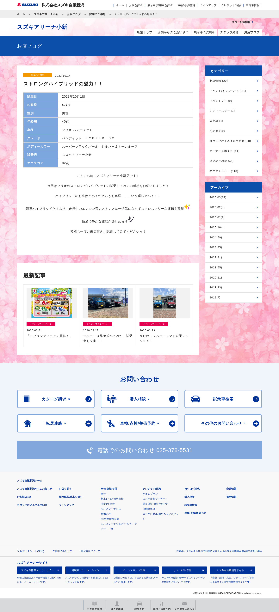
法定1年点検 (108, 503)
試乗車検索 (190, 505)
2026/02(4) (217, 207)
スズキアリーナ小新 (46, 14)
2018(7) (215, 297)
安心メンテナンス (111, 508)
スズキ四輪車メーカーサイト (37, 570)
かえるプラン (150, 493)
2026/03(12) (218, 197)
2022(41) (216, 257)
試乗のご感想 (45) (222, 160)
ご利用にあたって (62, 551)
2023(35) (216, 247)
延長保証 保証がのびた (156, 503)
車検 (103, 493)
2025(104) (217, 227)
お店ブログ (74, 14)
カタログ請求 (192, 488)
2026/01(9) (217, 217)
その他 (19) (217, 130)
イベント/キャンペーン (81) (228, 90)
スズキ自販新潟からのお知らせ (34, 488)
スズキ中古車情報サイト (230, 570)
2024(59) (216, 237)
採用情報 (231, 496)
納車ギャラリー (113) (224, 171)
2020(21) (216, 277)
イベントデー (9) (221, 100)
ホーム (120, 5)
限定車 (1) (216, 120)
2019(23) (216, 287)
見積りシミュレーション (85, 570)
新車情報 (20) (219, 80)
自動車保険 (149, 508)
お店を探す (136, 5)
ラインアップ (208, 5)
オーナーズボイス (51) (224, 150)
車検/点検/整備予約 (195, 513)
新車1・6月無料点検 (112, 498)
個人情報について (90, 551)
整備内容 (106, 513)
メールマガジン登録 (133, 570)
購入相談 (189, 496)
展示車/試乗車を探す (160, 5)
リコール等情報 (182, 570)
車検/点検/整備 (186, 5)
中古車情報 (252, 5)
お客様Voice (24, 496)
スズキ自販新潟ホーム (29, 480)
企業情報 (231, 488)
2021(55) (216, 267)
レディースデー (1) (222, 110)
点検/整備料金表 (110, 518)
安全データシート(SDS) (30, 551)
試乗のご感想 (97, 14)
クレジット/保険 (231, 5)
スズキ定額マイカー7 (155, 498)
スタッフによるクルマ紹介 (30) (230, 141)
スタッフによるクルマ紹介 (32, 505)
